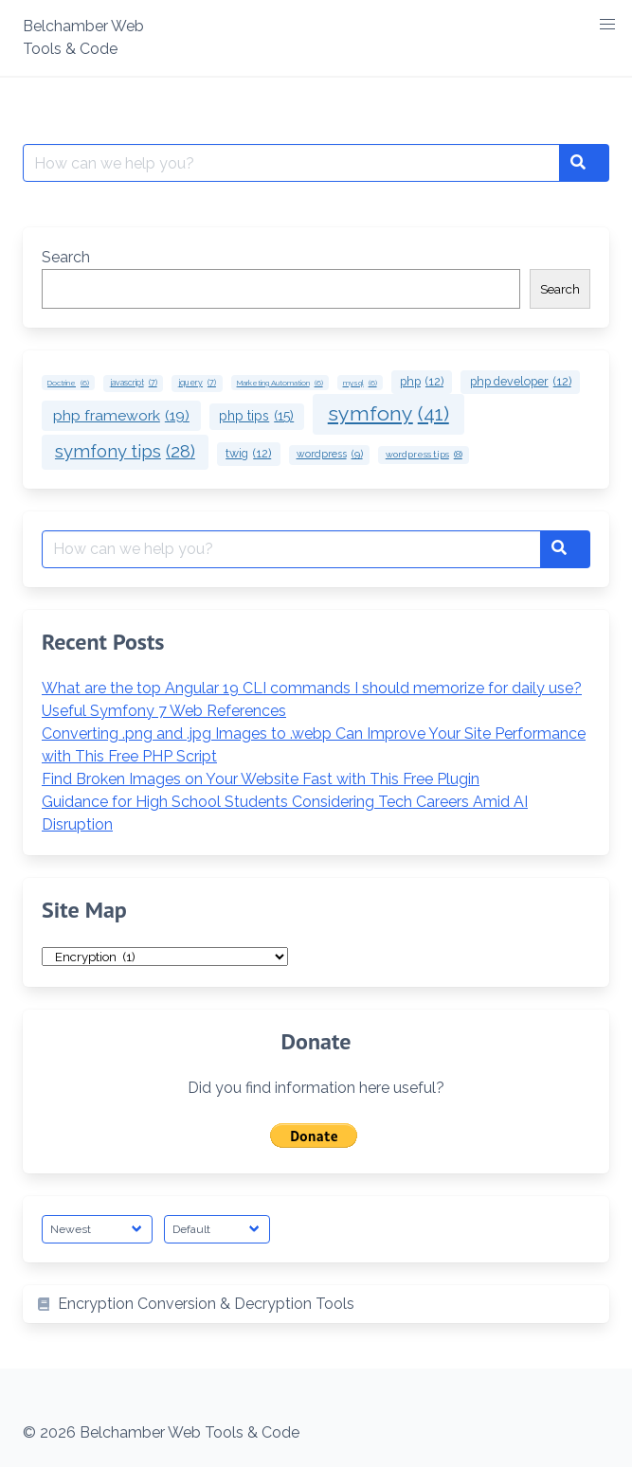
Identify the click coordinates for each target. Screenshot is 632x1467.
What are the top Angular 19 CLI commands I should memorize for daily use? (312, 688)
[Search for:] (291, 163)
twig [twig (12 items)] (248, 454)
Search (66, 257)
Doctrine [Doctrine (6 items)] (68, 382)
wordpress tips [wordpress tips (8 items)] (424, 455)
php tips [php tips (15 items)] (256, 416)
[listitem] (316, 1304)
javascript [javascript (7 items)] (133, 383)
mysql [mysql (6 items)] (360, 382)
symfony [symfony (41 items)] (388, 414)
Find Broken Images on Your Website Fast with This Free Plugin (260, 779)
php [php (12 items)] (421, 382)
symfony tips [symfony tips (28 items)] (125, 451)
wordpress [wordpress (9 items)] (330, 454)
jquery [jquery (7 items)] (197, 383)
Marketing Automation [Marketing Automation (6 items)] (280, 382)
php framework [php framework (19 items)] (121, 415)
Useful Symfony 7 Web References (164, 711)
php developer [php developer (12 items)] (520, 382)
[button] (607, 24)
